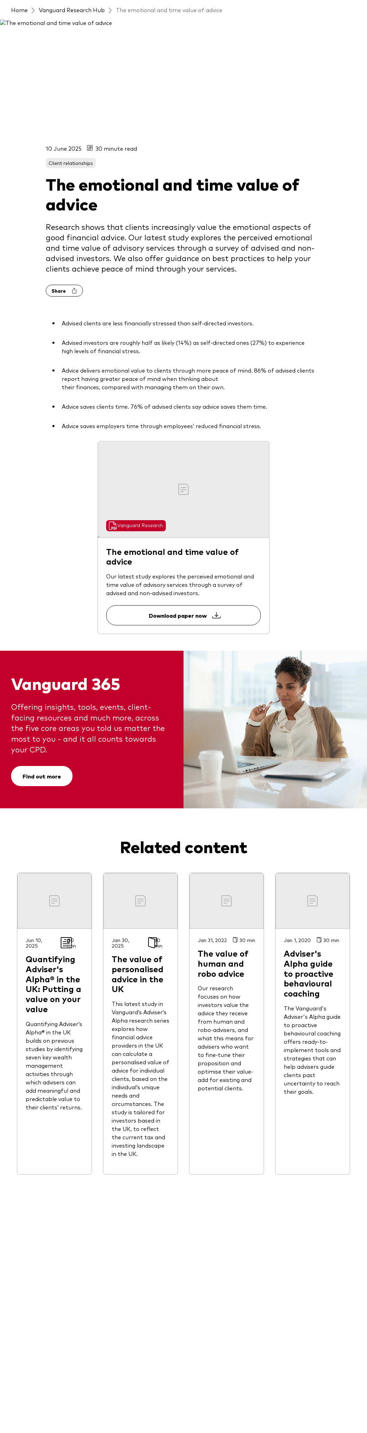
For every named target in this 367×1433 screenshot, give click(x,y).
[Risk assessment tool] (217, 1116)
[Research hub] (207, 1144)
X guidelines (25, 1411)
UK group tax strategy (316, 1402)
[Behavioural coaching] (217, 1244)
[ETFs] (18, 1141)
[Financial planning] (213, 1061)
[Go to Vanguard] (30, 1365)
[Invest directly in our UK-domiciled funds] (50, 1287)
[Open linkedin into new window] (22, 961)
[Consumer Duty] (300, 1088)
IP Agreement (224, 1402)
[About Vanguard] (300, 1019)
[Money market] (31, 1219)
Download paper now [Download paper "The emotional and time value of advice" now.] (183, 361)
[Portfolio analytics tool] (220, 1102)
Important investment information (88, 1402)
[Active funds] (28, 1063)
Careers (265, 1411)
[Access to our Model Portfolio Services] (50, 1265)
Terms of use (26, 1402)
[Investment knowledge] (220, 1074)
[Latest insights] (120, 1019)
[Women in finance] (302, 1074)
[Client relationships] (215, 1047)
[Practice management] (219, 1033)
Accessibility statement (164, 1411)
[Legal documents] (34, 1327)
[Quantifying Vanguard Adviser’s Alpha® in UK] (228, 1212)
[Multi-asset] (26, 1233)
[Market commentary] (217, 1088)
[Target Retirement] (36, 1247)
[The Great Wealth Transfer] (226, 1230)
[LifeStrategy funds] (39, 1183)
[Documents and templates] (226, 1130)
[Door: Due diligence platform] (228, 1162)
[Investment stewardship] (311, 1047)
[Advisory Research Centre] (223, 1194)
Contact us (298, 6)
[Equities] (22, 1113)
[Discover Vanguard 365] (220, 1019)
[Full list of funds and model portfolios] (50, 1031)
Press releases (297, 1411)
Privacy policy (149, 1402)
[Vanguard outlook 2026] (132, 1047)
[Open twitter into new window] (44, 961)
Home (19, 48)
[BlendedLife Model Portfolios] (50, 1095)
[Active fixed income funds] (45, 1049)
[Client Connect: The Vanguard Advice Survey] (228, 1262)
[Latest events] (128, 1033)
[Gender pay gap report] (309, 1061)
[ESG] (17, 1127)
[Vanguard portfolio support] (227, 1180)
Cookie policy (186, 1402)
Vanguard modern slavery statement (88, 1411)
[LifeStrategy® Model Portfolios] (50, 1201)
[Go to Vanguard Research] (136, 271)
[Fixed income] (28, 1155)
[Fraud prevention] (301, 1033)
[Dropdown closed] (40, 6)
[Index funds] (27, 1169)
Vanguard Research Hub (72, 48)
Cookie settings (265, 1402)
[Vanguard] (36, 28)
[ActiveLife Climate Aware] (45, 1077)
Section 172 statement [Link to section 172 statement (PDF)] (223, 1411)
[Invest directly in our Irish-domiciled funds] (50, 1309)
